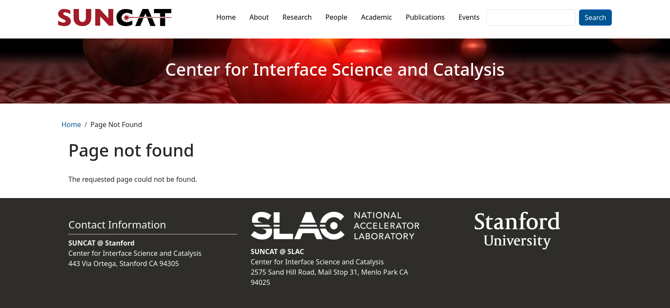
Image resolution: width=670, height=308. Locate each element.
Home (226, 17)
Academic (376, 17)
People (336, 17)
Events (468, 17)
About (259, 17)
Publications (425, 17)
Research (297, 17)
